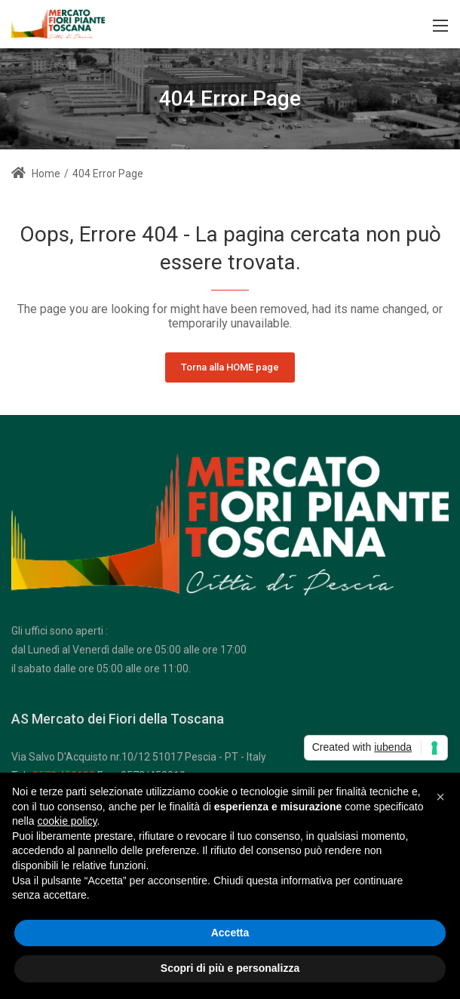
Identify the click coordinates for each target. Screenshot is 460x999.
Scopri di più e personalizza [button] (230, 968)
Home (35, 174)
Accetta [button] (230, 933)
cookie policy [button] (67, 821)
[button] (440, 797)
